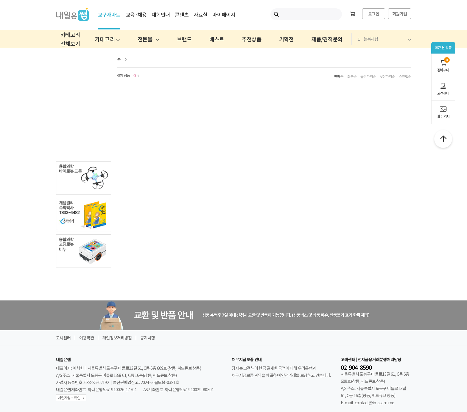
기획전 (286, 39)
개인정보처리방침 (117, 338)
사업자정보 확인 (69, 397)
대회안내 (161, 14)
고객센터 (443, 89)
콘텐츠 (182, 14)
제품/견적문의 (327, 39)
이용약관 (86, 338)
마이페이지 (223, 14)
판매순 (338, 76)
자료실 (200, 14)
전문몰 (148, 39)
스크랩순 (405, 76)
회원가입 (399, 14)
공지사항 (147, 338)
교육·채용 (136, 14)
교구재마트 (109, 14)
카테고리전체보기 (70, 39)
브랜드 (184, 39)
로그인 (373, 14)
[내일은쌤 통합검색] (306, 14)
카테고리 (107, 39)
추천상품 (251, 39)
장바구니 (443, 64)
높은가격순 (368, 76)
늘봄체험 (384, 39)
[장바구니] (352, 14)
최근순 (352, 76)
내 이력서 (443, 112)
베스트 (216, 39)
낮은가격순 (387, 76)
